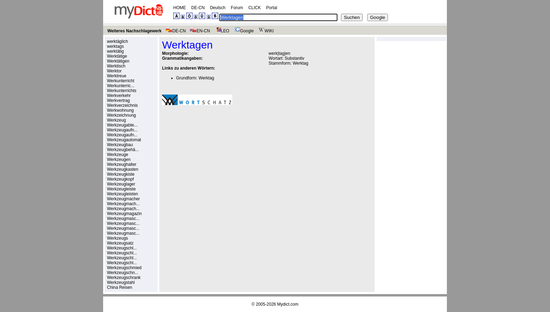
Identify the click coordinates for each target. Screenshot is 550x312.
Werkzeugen (118, 159)
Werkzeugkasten (122, 169)
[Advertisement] (221, 159)
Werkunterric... (120, 85)
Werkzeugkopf (120, 179)
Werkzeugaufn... (122, 130)
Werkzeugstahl (121, 282)
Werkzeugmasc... (123, 218)
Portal (271, 7)
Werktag (300, 63)
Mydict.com (288, 304)
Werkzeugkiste (120, 174)
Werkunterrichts (121, 90)
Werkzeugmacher (123, 198)
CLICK (254, 7)
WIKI (265, 30)
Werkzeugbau (120, 144)
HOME (179, 7)
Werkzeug (116, 120)
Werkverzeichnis (122, 105)
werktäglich (117, 41)
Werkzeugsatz (120, 243)
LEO (221, 30)
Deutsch (218, 7)
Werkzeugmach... (123, 203)
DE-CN (197, 7)
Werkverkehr (119, 95)
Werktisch (116, 66)
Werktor (114, 71)
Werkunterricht (120, 80)
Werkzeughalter (121, 164)
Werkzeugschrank (124, 277)
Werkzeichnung (121, 115)
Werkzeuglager (121, 184)
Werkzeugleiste (121, 189)
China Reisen (119, 287)
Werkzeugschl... (122, 248)
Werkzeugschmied (124, 267)
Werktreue (116, 75)
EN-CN (199, 30)
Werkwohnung (120, 110)
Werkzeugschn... (122, 272)
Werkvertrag (118, 100)
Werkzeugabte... (122, 125)
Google (243, 30)
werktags (115, 46)
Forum (237, 7)
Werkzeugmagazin (124, 213)
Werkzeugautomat (124, 139)
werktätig (115, 51)
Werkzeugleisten (122, 193)
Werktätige (117, 56)
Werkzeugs (117, 238)
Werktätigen (118, 61)
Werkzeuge (117, 154)
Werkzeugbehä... (123, 149)
